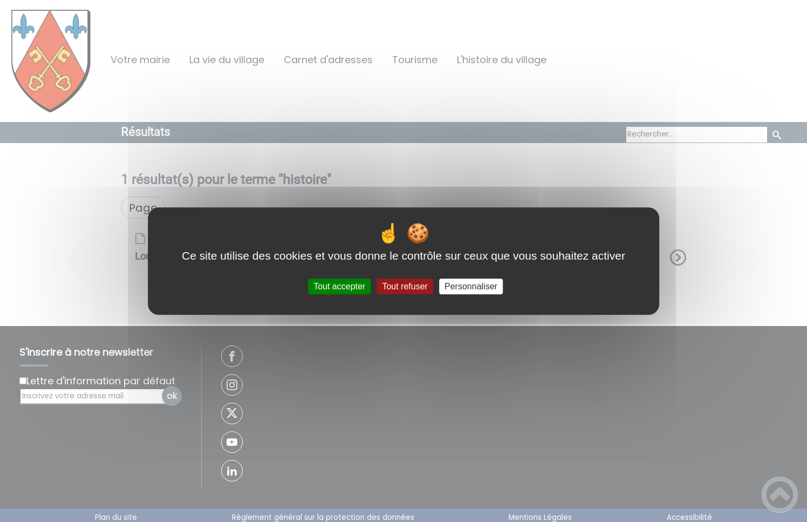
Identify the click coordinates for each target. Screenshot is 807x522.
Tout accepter (339, 286)
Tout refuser (404, 286)
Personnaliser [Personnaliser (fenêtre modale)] (470, 286)
